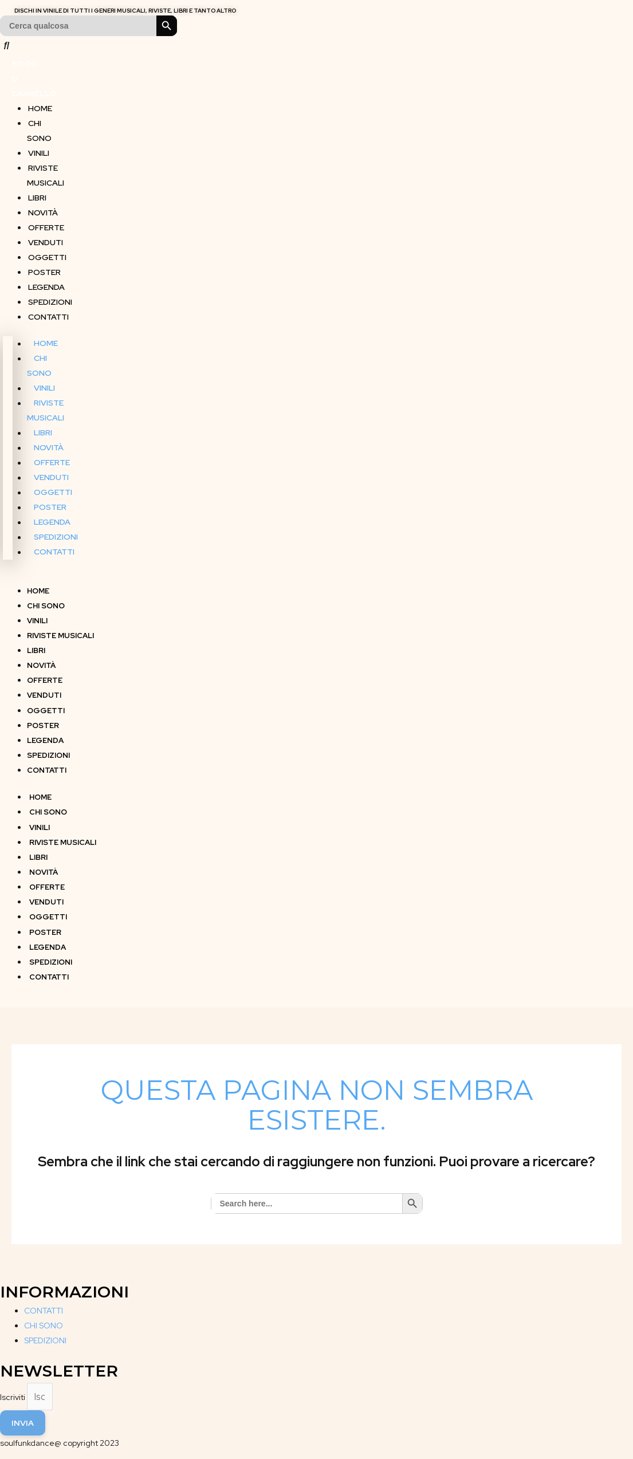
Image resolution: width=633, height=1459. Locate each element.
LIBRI (36, 192)
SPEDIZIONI (49, 297)
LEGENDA (45, 282)
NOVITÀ (42, 207)
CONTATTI (47, 311)
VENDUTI (44, 237)
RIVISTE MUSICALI (45, 170)
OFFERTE (45, 222)
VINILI (37, 148)
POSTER (43, 267)
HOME (39, 103)
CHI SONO (39, 125)
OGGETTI (46, 252)
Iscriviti (13, 1391)
